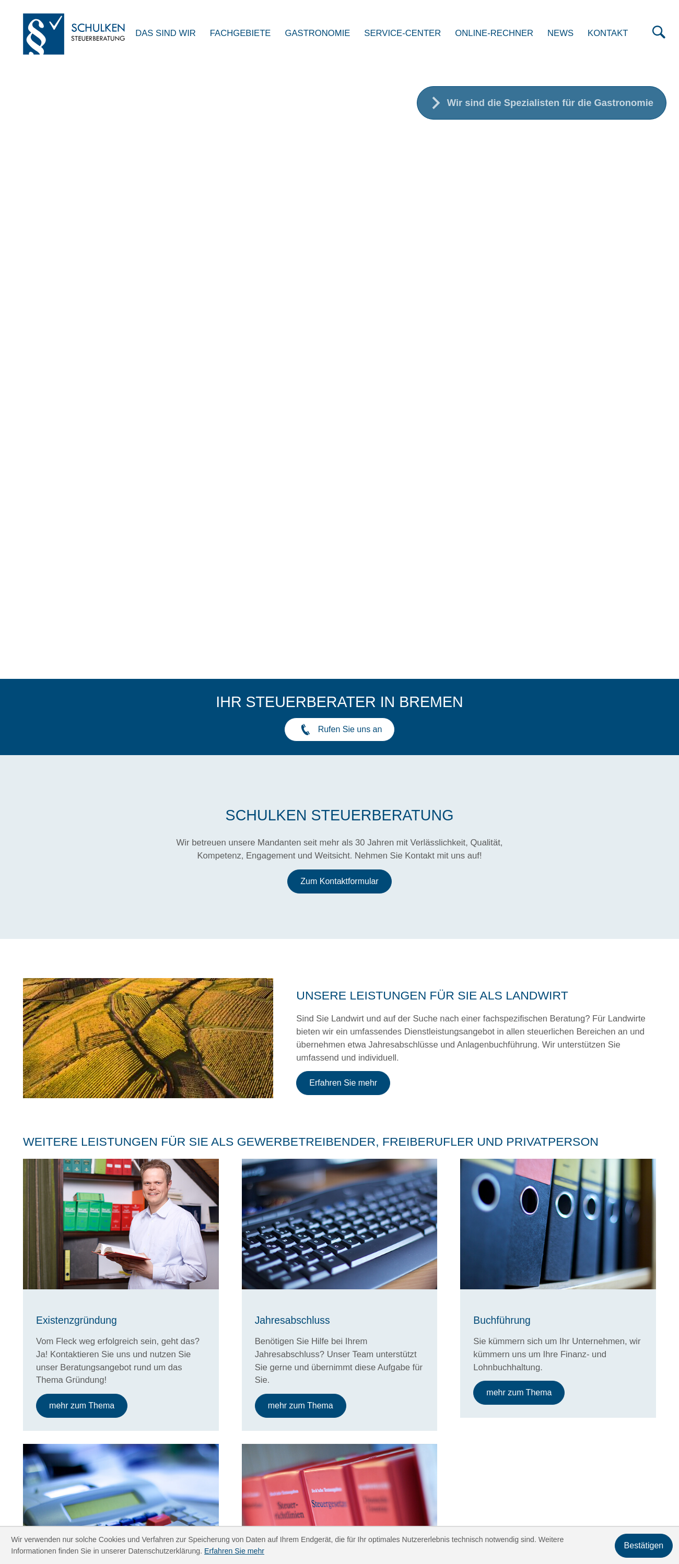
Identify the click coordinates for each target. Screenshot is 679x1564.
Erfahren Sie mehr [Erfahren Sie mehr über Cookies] (234, 1551)
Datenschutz (574, 1411)
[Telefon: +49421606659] (174, 1385)
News (568, 34)
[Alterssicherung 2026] (339, 1193)
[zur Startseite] (79, 35)
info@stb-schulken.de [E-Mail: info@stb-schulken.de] (180, 1411)
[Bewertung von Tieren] (550, 1193)
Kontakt (615, 34)
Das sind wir (173, 34)
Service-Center (410, 34)
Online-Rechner (502, 34)
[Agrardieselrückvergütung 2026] (128, 1193)
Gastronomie (325, 34)
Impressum (634, 1411)
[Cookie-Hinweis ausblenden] (644, 1546)
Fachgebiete (247, 34)
